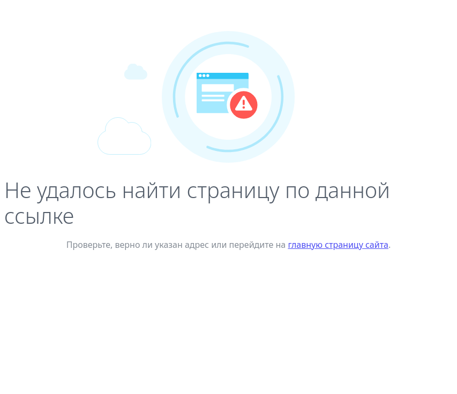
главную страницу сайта (338, 245)
